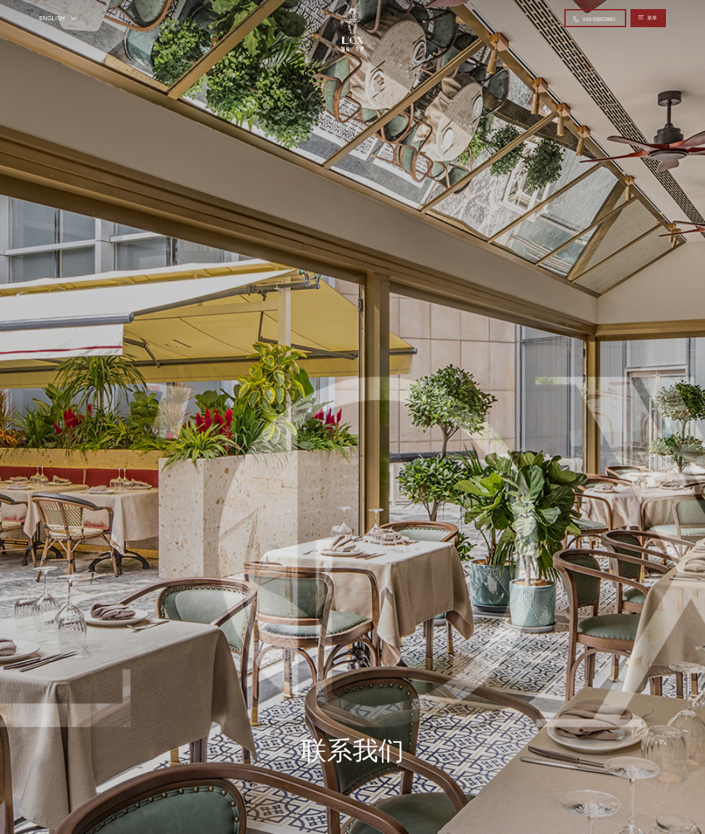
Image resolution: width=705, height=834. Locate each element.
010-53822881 (594, 19)
